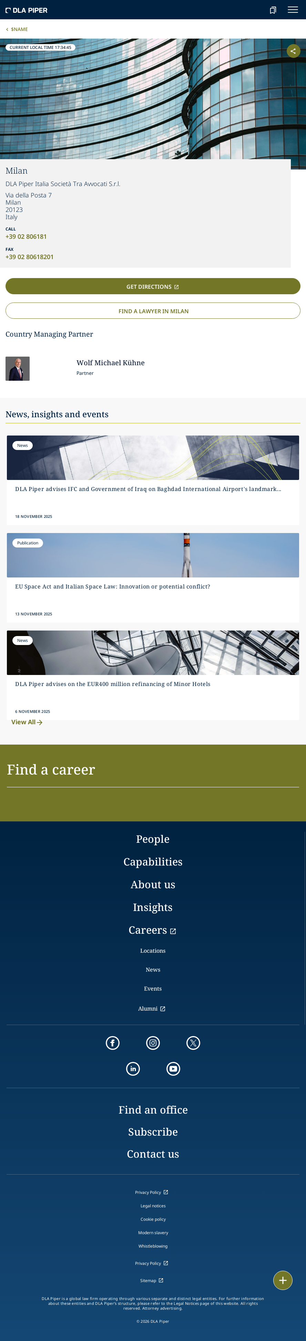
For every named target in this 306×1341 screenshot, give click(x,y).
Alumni (147, 1008)
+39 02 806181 (26, 236)
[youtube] (173, 1069)
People (153, 839)
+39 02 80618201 (30, 257)
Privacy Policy (148, 1192)
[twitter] (193, 1043)
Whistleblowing (153, 1246)
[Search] (255, 9)
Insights (153, 907)
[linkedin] (133, 1069)
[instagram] (153, 1043)
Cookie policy (153, 1219)
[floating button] (283, 1280)
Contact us (153, 1154)
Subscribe (153, 1132)
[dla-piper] (27, 9)
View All (27, 722)
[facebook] (113, 1043)
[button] (153, 773)
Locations (152, 950)
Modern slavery (153, 1233)
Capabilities (153, 861)
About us (153, 884)
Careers (148, 930)
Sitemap (148, 1280)
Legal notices (153, 1206)
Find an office (153, 1110)
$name (19, 29)
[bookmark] (273, 9)
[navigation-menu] (293, 9)
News (153, 969)
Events (153, 988)
